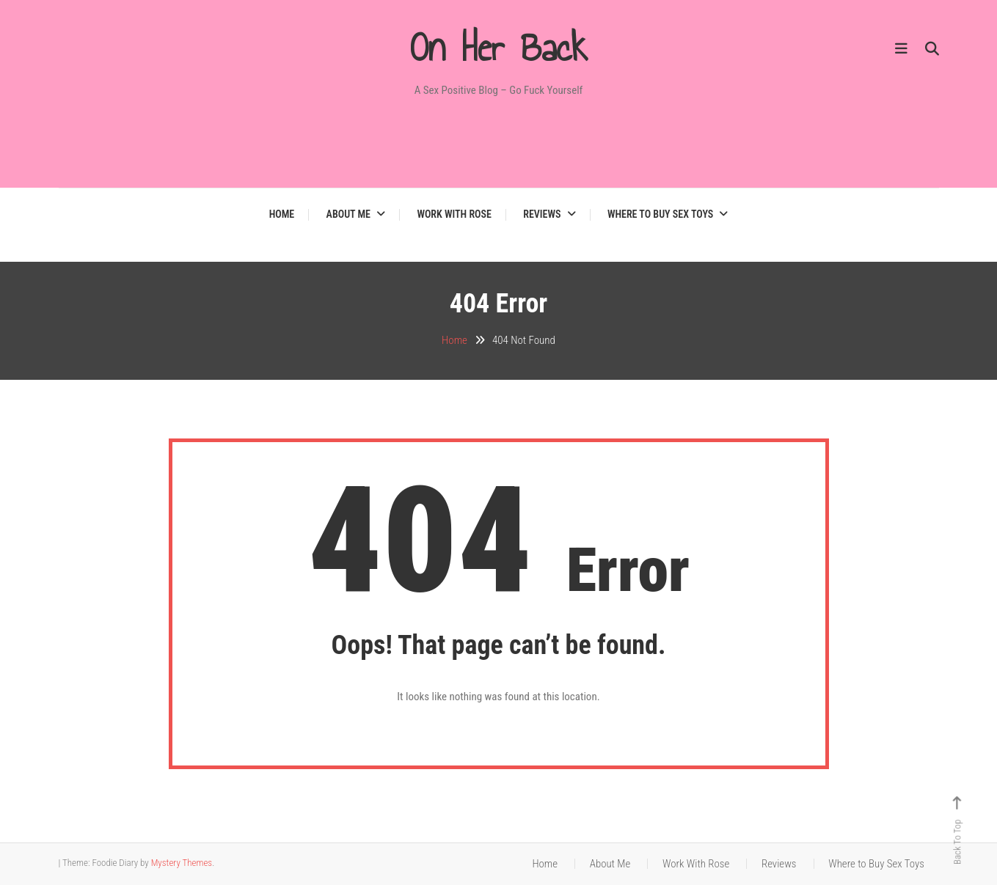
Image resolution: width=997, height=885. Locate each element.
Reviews (541, 214)
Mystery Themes (181, 862)
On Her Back (499, 47)
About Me (348, 214)
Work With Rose (454, 214)
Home (282, 214)
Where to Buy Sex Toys (660, 214)
